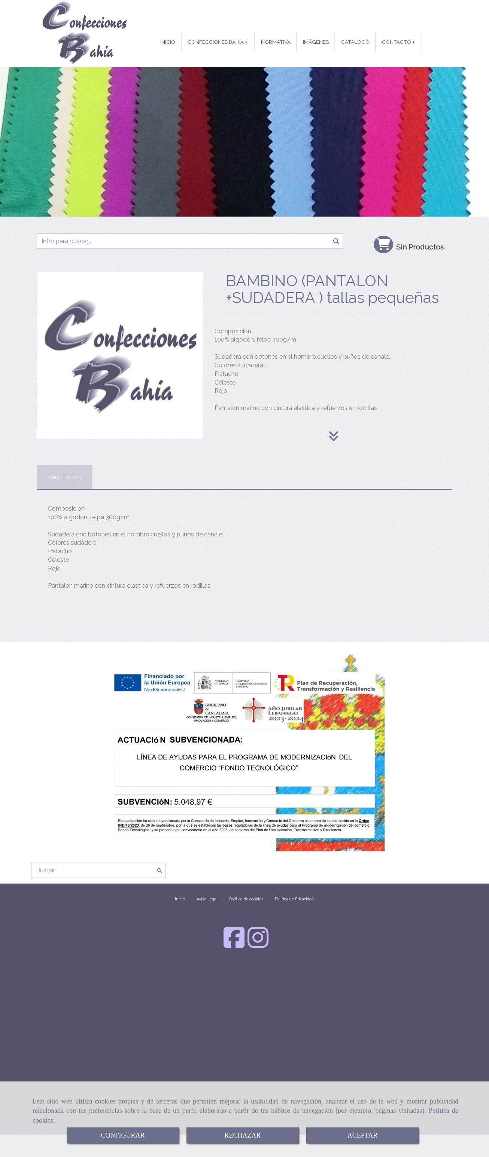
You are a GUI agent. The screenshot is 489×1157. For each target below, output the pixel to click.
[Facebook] (234, 945)
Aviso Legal (207, 899)
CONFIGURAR (123, 1135)
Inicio (180, 899)
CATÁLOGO (355, 42)
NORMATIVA (276, 42)
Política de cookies (246, 899)
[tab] (64, 477)
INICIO (167, 42)
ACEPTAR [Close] (362, 1135)
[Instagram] (257, 945)
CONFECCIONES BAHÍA (218, 42)
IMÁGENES (316, 42)
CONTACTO (399, 42)
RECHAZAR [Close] (242, 1135)
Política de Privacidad (294, 899)
